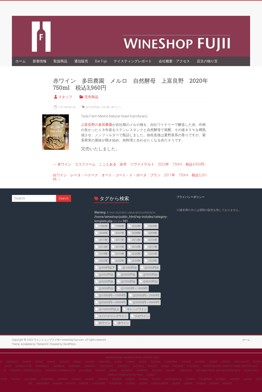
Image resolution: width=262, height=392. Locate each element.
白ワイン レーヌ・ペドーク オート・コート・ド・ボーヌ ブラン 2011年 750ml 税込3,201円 (130, 177)
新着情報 (40, 61)
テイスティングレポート (133, 61)
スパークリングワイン (113, 316)
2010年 (103, 239)
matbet (213, 361)
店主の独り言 (207, 61)
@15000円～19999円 (112, 295)
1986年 (103, 226)
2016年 (136, 246)
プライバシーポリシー (190, 197)
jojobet (248, 379)
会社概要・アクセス (174, 61)
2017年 (152, 246)
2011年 (119, 239)
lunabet (76, 379)
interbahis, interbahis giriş (25, 370)
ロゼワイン (142, 316)
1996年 (119, 226)
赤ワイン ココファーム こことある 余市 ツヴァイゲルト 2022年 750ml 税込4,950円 (128, 164)
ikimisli (15, 379)
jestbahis (138, 366)
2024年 (136, 260)
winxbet (186, 361)
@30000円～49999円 (112, 302)
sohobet (220, 379)
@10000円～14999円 (134, 288)
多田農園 (105, 125)
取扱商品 (60, 61)
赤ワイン (116, 107)
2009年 (152, 233)
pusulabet (85, 370)
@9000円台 (106, 288)
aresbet (26, 361)
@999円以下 (107, 267)
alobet (39, 361)
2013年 (152, 239)
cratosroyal (185, 370)
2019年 (119, 253)
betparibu (12, 361)
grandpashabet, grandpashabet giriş (218, 370)
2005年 (152, 226)
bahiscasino (242, 361)
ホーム (20, 61)
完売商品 (91, 97)
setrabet (103, 379)
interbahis (193, 366)
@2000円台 (151, 267)
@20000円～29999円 (146, 295)
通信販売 (81, 61)
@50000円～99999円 (146, 302)
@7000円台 (128, 281)
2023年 (119, 260)
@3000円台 (93, 107)
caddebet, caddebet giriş (60, 370)
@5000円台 (150, 274)
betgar (77, 361)
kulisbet (64, 361)
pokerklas (90, 366)
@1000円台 (129, 267)
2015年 (119, 246)
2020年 (105, 107)
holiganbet (47, 379)
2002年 (136, 226)
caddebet (59, 366)
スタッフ (65, 97)
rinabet (51, 361)
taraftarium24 (23, 366)
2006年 (103, 233)
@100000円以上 (109, 309)
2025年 (152, 260)
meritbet (63, 379)
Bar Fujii (101, 61)
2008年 (136, 233)
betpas (153, 366)
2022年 (103, 260)
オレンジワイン (137, 309)
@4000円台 (128, 274)
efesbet (116, 379)
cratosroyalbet (160, 383)
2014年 (103, 246)
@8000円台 (150, 281)
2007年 (119, 233)
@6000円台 (106, 281)
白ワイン (104, 323)
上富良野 (88, 125)
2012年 (136, 239)
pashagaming (173, 379)
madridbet (171, 361)
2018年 (103, 253)
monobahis (42, 366)
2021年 (152, 253)
